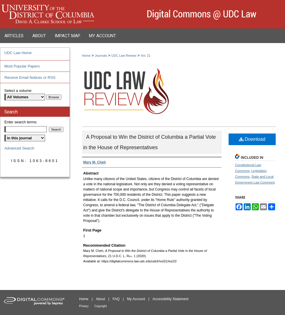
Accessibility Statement (170, 299)
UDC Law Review (123, 55)
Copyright (100, 306)
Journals (101, 55)
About (100, 299)
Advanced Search (19, 148)
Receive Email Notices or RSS (30, 77)
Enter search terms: (20, 122)
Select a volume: (18, 90)
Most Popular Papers (22, 66)
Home (86, 55)
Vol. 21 (146, 55)
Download (252, 139)
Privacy (84, 306)
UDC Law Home (18, 53)
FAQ (116, 299)
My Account (136, 299)
